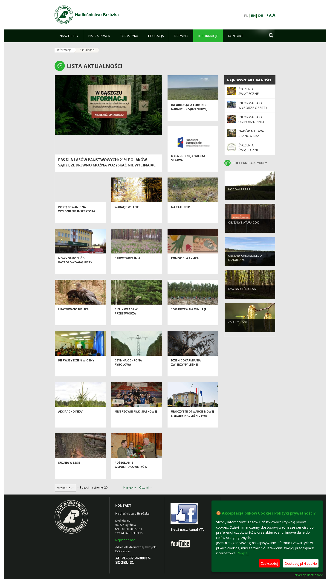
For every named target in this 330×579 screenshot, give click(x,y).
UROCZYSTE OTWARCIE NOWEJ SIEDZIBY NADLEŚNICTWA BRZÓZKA (192, 424)
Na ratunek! (180, 215)
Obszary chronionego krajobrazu (245, 265)
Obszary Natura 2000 (243, 230)
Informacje (64, 50)
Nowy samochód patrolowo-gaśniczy (75, 268)
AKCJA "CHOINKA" (70, 420)
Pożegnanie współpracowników (131, 473)
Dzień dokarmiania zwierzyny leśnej (186, 371)
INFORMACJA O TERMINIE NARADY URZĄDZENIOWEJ (189, 115)
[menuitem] (69, 35)
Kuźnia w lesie (69, 471)
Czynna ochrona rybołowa (128, 371)
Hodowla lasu (239, 197)
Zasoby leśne (237, 329)
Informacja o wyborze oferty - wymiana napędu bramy (253, 110)
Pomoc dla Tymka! (185, 266)
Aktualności (87, 50)
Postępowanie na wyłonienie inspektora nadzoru (76, 219)
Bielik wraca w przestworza (126, 319)
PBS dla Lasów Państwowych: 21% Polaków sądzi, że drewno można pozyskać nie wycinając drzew (107, 165)
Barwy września (127, 266)
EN (253, 15)
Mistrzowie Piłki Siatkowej (136, 420)
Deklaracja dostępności (307, 575)
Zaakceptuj (269, 563)
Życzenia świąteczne (248, 91)
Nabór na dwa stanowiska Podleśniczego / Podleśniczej (252, 138)
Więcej (243, 553)
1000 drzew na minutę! (188, 318)
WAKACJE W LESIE (127, 215)
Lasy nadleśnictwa (242, 296)
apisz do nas (126, 540)
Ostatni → (145, 487)
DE (260, 15)
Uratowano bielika (73, 318)
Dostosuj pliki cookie (301, 563)
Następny (129, 487)
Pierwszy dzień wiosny (76, 369)
